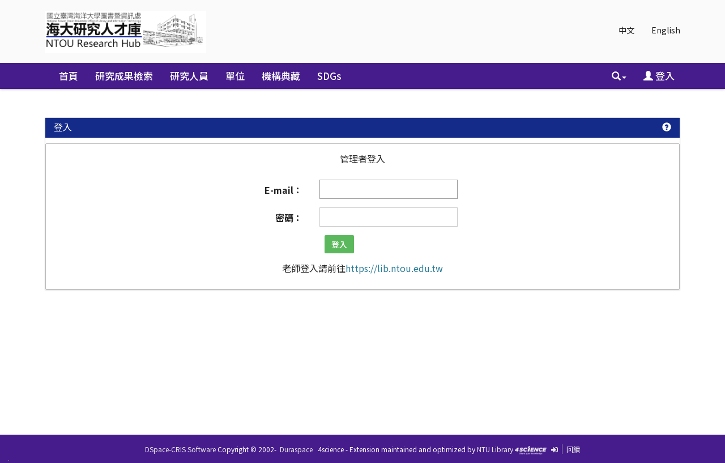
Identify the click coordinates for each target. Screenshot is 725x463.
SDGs (329, 76)
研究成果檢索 (124, 76)
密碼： (288, 217)
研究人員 (189, 76)
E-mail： (283, 190)
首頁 (68, 76)
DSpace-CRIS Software (180, 449)
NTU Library (495, 449)
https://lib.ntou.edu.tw (394, 268)
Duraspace (296, 449)
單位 (235, 76)
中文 (626, 30)
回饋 (573, 449)
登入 (659, 76)
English (665, 30)
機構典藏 (281, 76)
